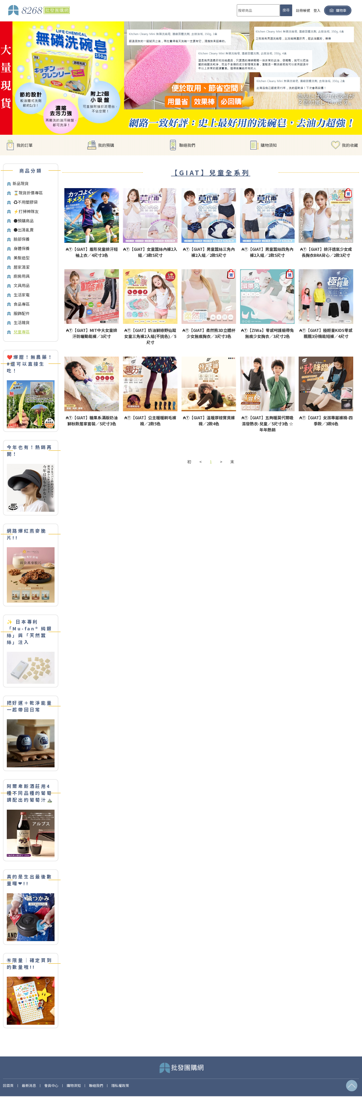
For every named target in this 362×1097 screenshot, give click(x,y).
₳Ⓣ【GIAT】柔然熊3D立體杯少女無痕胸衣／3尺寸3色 (209, 333)
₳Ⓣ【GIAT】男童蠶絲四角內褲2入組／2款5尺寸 (267, 252)
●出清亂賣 (24, 230)
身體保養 (22, 248)
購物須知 (269, 145)
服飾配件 (22, 313)
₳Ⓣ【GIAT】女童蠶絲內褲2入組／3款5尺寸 (150, 252)
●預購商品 (24, 221)
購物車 (337, 10)
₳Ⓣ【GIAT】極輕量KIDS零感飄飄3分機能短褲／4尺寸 (325, 333)
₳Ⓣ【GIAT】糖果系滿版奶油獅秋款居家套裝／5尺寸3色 (92, 421)
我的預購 (106, 145)
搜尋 (286, 10)
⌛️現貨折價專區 (28, 193)
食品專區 (22, 304)
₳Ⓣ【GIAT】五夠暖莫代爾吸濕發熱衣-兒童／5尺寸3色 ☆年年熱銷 (267, 424)
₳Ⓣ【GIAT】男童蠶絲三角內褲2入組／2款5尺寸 (209, 252)
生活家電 (22, 295)
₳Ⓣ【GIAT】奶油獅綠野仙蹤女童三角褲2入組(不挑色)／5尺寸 (150, 336)
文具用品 (22, 285)
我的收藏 (350, 145)
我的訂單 (25, 145)
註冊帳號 (303, 10)
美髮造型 (22, 258)
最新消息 (29, 1085)
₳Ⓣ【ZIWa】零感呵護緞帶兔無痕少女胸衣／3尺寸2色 (267, 333)
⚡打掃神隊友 (26, 211)
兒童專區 (22, 332)
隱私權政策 (120, 1085)
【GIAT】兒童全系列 (210, 172)
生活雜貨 (22, 322)
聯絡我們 (187, 145)
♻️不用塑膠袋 (26, 202)
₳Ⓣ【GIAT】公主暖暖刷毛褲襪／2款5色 (150, 421)
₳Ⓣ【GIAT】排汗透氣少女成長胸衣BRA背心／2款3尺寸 (326, 252)
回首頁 (8, 1085)
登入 (317, 10)
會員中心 (51, 1085)
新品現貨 (21, 183)
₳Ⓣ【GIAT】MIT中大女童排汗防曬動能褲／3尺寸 (91, 333)
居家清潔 (22, 267)
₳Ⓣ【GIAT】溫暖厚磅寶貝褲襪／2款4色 (209, 421)
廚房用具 (22, 276)
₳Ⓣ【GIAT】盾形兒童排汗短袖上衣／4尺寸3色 (92, 252)
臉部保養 (22, 239)
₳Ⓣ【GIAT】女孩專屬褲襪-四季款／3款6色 (326, 421)
